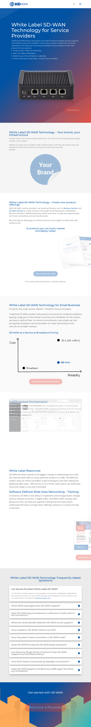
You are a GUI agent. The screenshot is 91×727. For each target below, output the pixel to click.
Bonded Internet (16, 211)
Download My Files (46, 274)
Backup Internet (70, 208)
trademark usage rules (42, 598)
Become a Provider (45, 710)
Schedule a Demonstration (45, 381)
